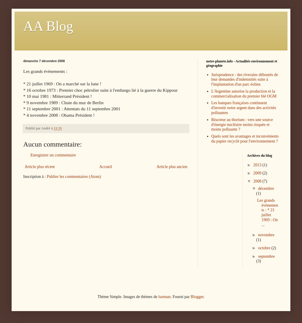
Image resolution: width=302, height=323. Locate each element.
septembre (266, 256)
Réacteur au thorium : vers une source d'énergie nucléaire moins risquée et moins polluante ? (242, 125)
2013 (258, 165)
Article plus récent (40, 167)
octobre (264, 248)
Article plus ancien (172, 167)
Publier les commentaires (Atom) (74, 176)
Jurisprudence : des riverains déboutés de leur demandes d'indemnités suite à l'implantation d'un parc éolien (244, 80)
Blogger (196, 297)
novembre (266, 235)
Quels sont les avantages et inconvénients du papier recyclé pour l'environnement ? (245, 138)
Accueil (105, 167)
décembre (266, 188)
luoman (164, 297)
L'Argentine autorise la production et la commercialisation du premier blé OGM (244, 93)
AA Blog (48, 26)
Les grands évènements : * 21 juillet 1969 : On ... (267, 212)
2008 (258, 181)
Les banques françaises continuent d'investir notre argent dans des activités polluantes (243, 108)
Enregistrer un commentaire (53, 155)
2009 (258, 173)
